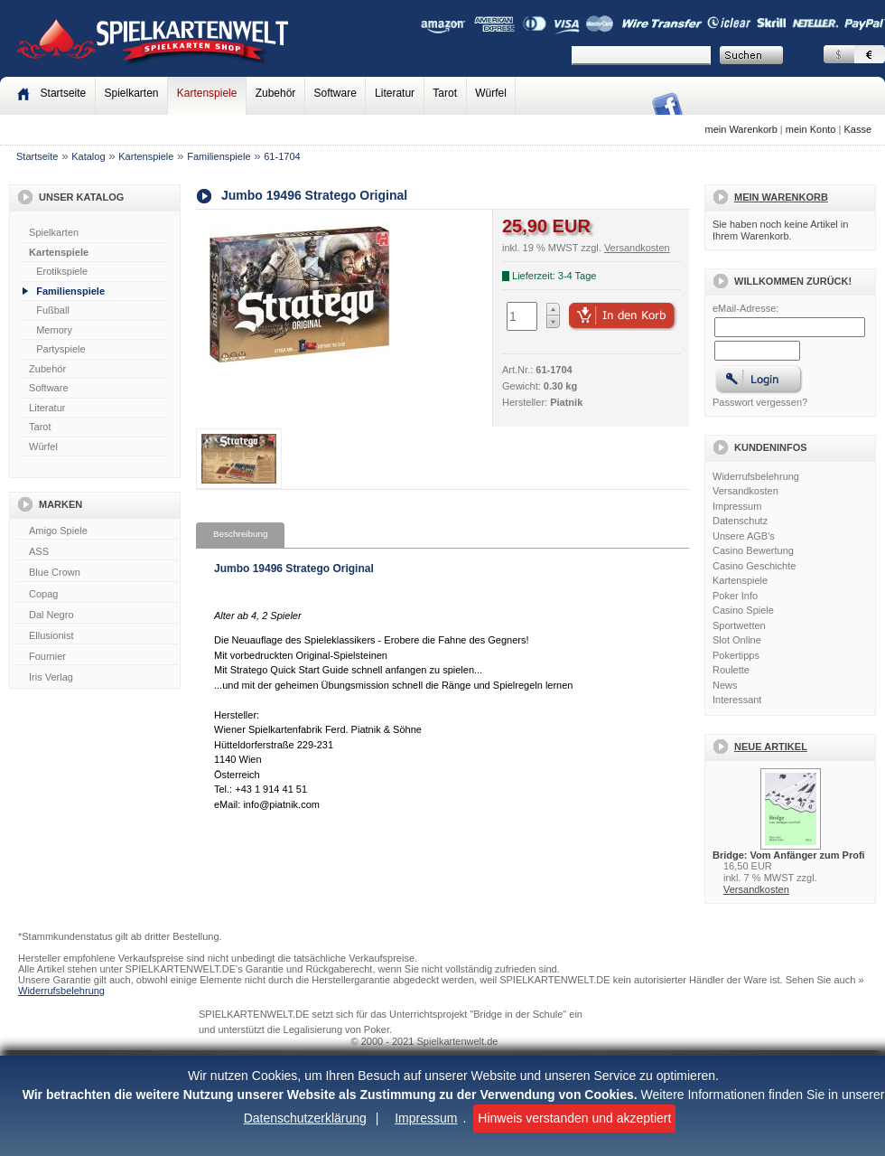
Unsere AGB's (744, 536)
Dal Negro (96, 615)
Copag (96, 595)
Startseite (37, 156)
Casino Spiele (743, 610)
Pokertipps (736, 655)
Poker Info (735, 595)
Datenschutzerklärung (305, 1118)
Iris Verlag (96, 678)
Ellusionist (96, 636)
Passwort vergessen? (760, 402)
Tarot (445, 93)
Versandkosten (745, 490)
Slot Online (737, 639)
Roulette (731, 669)
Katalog (88, 156)
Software (335, 93)
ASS (96, 552)
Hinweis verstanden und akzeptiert (574, 1118)
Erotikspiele (62, 271)
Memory (54, 329)
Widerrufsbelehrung (756, 476)
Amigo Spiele (96, 531)
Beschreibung (240, 534)
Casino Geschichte (754, 565)
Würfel (491, 93)
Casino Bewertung (753, 550)
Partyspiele (60, 348)
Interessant (737, 699)
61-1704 (282, 156)
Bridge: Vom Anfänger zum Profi (789, 855)
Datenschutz (740, 520)
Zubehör (276, 93)
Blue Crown (96, 573)
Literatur (395, 93)
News (725, 685)
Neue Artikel (770, 746)
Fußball (53, 310)
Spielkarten (131, 93)
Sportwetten (739, 625)
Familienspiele (218, 156)
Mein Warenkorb (781, 197)
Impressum (426, 1118)
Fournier (96, 657)
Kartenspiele (207, 93)
